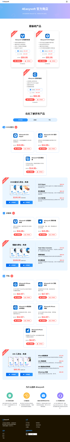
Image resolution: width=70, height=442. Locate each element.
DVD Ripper (42, 185)
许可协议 (38, 427)
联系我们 (38, 423)
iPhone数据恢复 (43, 356)
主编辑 (27, 427)
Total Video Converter (45, 248)
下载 (3, 438)
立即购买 (17, 61)
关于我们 (28, 423)
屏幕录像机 (41, 255)
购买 (3, 436)
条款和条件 (38, 425)
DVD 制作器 (41, 198)
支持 (3, 434)
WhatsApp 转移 (43, 372)
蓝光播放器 (41, 191)
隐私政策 (28, 425)
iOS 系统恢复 (42, 361)
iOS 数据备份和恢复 (44, 367)
